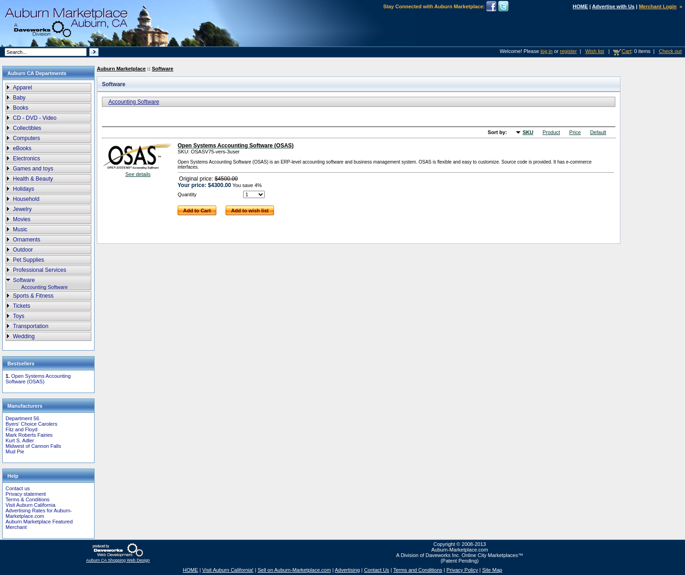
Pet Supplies (28, 260)
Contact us (18, 488)
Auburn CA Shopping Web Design (118, 560)
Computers (26, 138)
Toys (18, 316)
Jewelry (22, 209)
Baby (19, 97)
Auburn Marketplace (121, 68)
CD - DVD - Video (34, 118)
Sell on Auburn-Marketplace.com (294, 570)
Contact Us (376, 570)
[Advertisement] (650, 220)
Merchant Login (658, 6)
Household (26, 199)
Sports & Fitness (33, 296)
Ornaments (26, 239)
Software (24, 280)
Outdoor (23, 249)
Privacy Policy (462, 570)
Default (598, 132)
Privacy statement (26, 494)
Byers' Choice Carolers (31, 424)
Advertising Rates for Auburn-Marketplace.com (39, 513)
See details (137, 174)
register (568, 51)
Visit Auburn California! (227, 570)
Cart (626, 51)
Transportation (30, 326)
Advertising (347, 570)
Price (575, 132)
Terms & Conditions (27, 499)
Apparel (22, 87)
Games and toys (33, 168)
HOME (580, 6)
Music (20, 229)
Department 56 (22, 418)
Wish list (594, 51)
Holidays (23, 189)
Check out (670, 51)
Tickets (21, 306)
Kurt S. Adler (20, 440)
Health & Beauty (33, 179)
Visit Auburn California (30, 505)
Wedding (24, 336)
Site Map (492, 570)
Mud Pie (15, 451)
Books (20, 108)
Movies (21, 219)
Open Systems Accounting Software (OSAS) (38, 378)
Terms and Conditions (417, 570)
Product (551, 132)
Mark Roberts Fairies (29, 435)
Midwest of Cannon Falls (33, 446)
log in (547, 51)
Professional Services (39, 270)
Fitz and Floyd (21, 429)
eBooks (22, 148)
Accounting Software (44, 287)
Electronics (26, 158)
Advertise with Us (613, 6)
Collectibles (27, 128)
